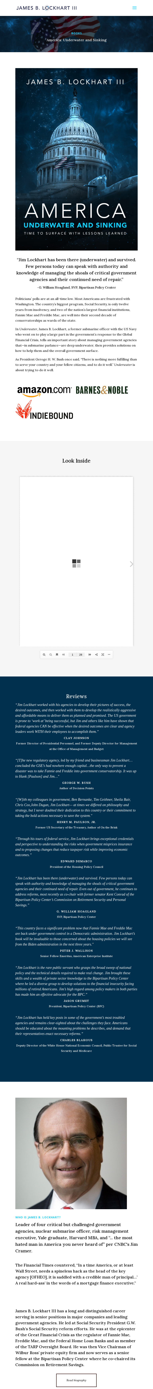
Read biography (76, 1380)
